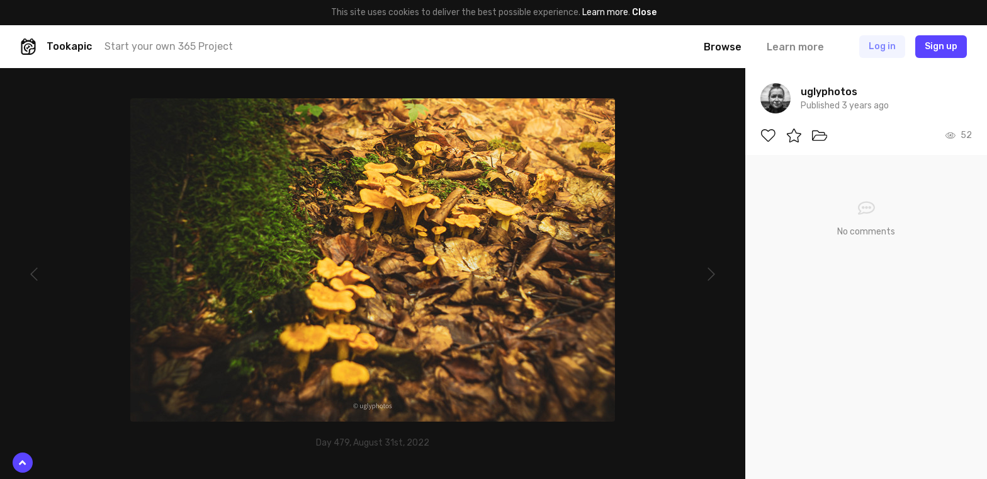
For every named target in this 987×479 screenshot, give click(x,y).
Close (644, 12)
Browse (723, 47)
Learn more (605, 12)
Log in (882, 46)
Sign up (941, 46)
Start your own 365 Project (168, 46)
